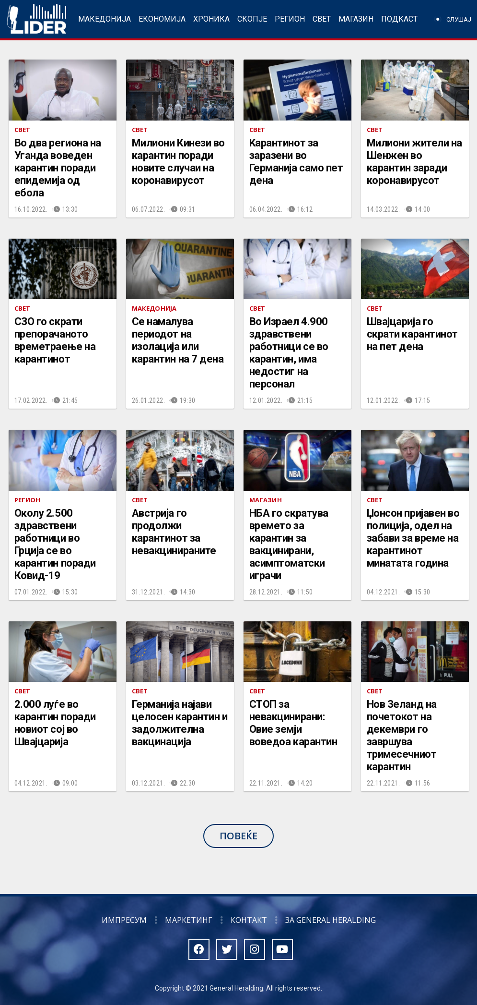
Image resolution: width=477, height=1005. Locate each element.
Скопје (252, 19)
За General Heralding (330, 920)
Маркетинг (188, 920)
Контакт (249, 920)
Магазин (355, 19)
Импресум (124, 920)
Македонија (104, 19)
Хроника (211, 19)
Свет (322, 19)
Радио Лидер (37, 19)
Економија (162, 19)
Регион (290, 19)
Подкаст (399, 19)
